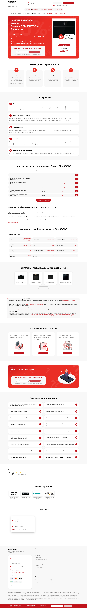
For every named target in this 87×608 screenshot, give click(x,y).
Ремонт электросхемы (65, 314)
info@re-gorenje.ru (15, 563)
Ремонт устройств (35, 9)
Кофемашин (53, 579)
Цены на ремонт (64, 45)
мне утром (32, 4)
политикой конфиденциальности (36, 54)
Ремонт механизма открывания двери (39, 315)
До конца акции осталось (31, 606)
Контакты (56, 9)
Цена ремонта (44, 9)
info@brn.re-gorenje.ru (18, 526)
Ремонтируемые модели (41, 559)
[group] (13, 494)
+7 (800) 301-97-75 (34, 3)
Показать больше (43, 287)
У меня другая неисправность (43, 200)
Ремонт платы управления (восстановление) (40, 314)
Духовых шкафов (39, 579)
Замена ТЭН (50, 315)
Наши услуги (38, 561)
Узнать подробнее (19, 353)
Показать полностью (13, 222)
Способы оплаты (39, 567)
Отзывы (60, 9)
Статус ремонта (57, 2)
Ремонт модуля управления (55, 314)
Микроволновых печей (70, 579)
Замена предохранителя (66, 315)
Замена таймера (56, 315)
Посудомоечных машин (40, 582)
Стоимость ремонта (39, 548)
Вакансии (50, 9)
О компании (27, 9)
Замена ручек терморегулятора (24, 315)
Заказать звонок (68, 2)
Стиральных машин (54, 582)
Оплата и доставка (39, 550)
